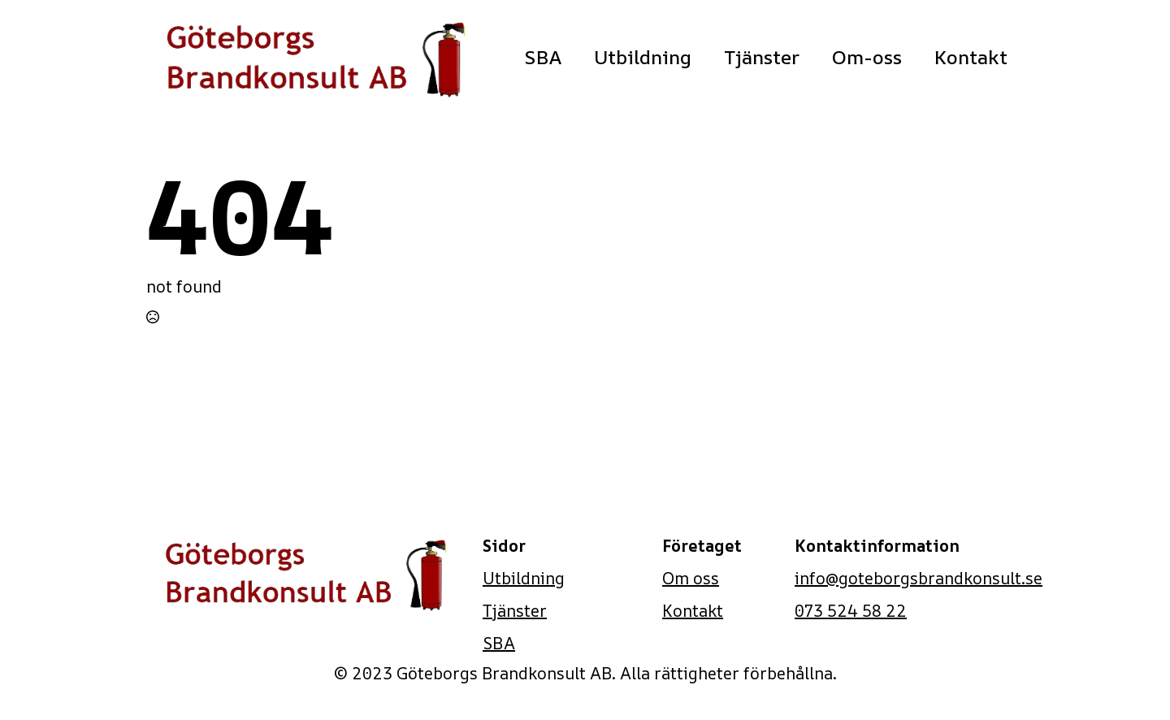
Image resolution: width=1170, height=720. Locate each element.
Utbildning (642, 57)
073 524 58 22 (851, 611)
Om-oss (867, 57)
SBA (542, 57)
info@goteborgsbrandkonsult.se (918, 578)
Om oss (690, 578)
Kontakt (971, 57)
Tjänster (762, 57)
